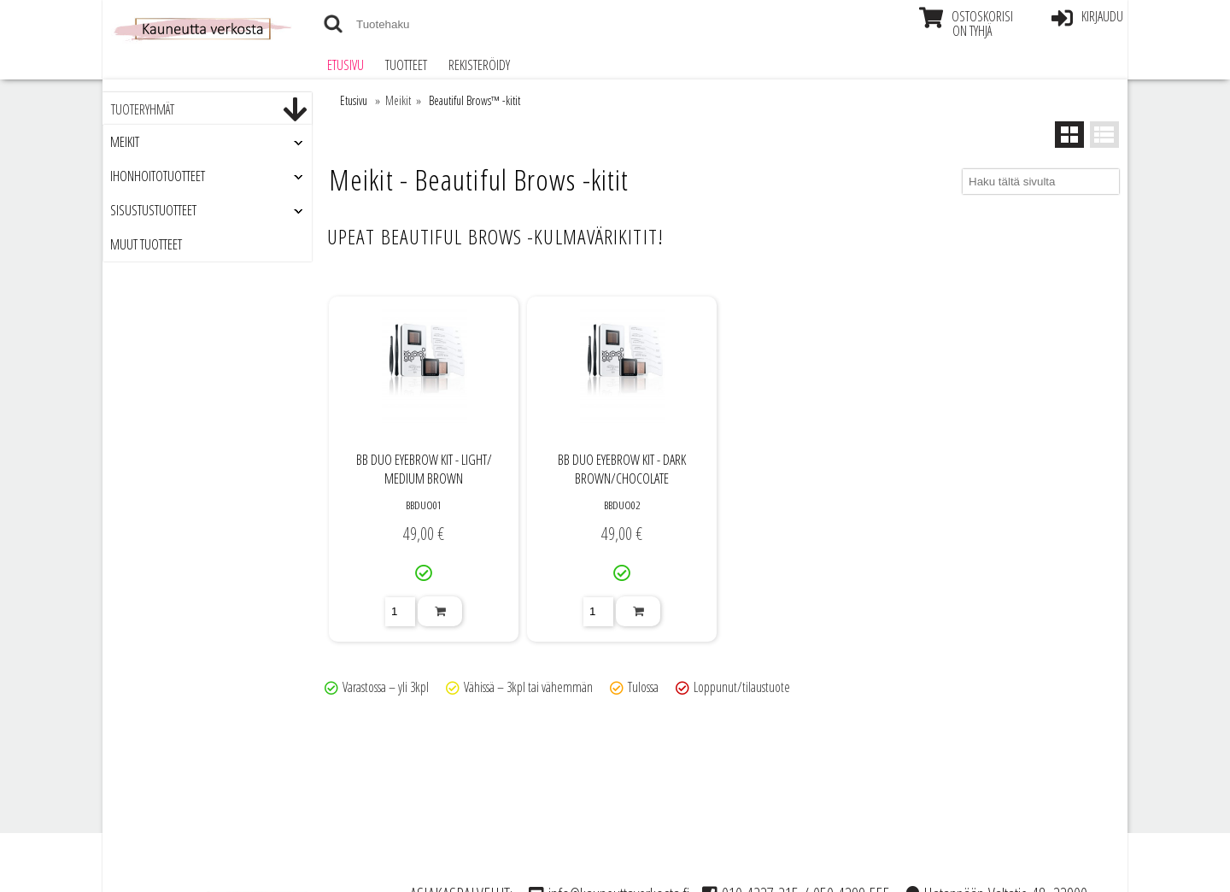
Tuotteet (406, 65)
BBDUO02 (622, 505)
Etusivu (345, 65)
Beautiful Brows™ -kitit (474, 100)
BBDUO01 (424, 505)
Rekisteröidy (479, 65)
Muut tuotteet (146, 244)
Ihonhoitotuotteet (157, 176)
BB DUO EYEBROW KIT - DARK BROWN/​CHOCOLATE (622, 469)
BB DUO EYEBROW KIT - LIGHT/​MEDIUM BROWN (424, 469)
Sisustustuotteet (153, 210)
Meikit (124, 141)
